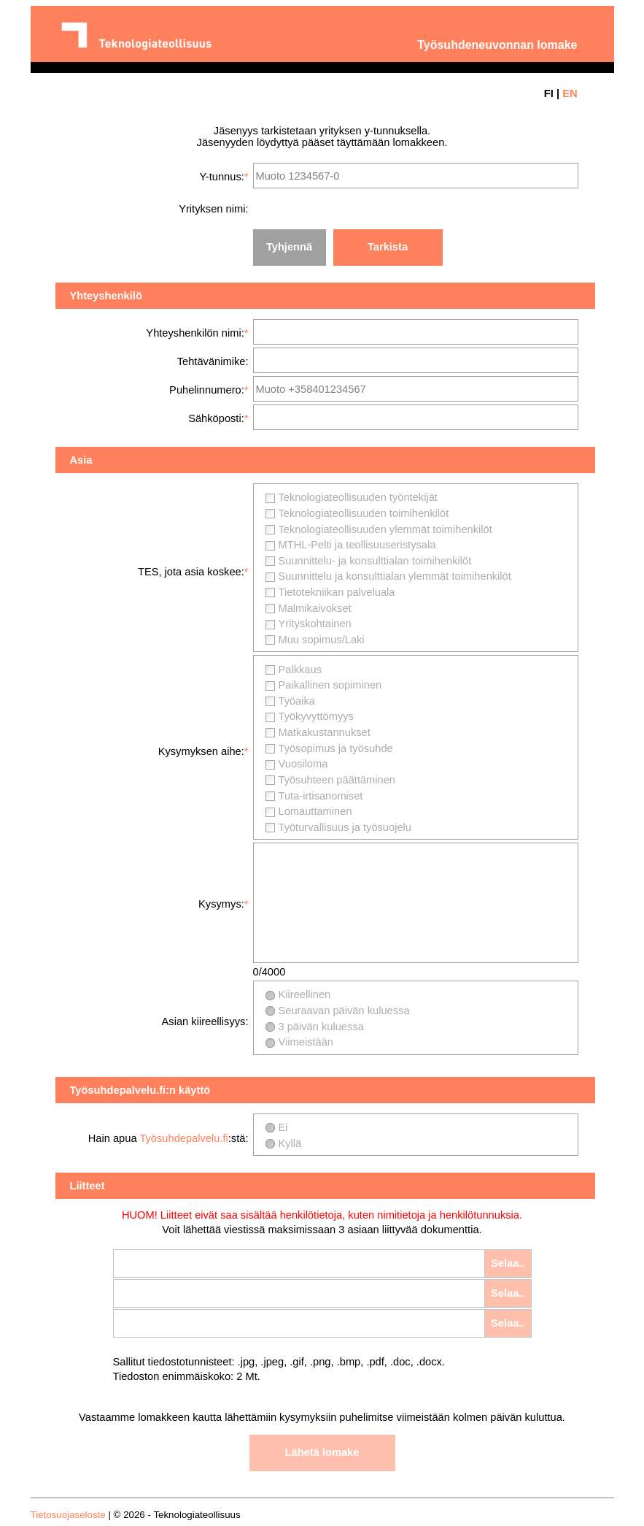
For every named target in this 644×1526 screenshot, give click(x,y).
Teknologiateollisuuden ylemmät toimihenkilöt (385, 529)
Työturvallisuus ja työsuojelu (345, 827)
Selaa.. (507, 1263)
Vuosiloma (303, 764)
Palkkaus (300, 669)
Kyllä (290, 1143)
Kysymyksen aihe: (201, 751)
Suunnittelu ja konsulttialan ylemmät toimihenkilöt (395, 576)
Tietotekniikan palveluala (337, 592)
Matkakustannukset (325, 732)
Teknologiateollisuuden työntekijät (358, 497)
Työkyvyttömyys (316, 716)
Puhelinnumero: (206, 390)
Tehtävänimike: (213, 361)
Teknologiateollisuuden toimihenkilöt (364, 513)
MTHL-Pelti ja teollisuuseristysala (357, 545)
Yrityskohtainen (315, 623)
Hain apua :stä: (168, 1138)
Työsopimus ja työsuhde (336, 748)
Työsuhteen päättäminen (337, 780)
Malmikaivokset (315, 608)
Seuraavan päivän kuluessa (344, 1010)
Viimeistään (306, 1042)
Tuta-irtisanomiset (321, 796)
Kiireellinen (305, 994)
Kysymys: (221, 904)
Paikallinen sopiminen (330, 685)
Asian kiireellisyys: (205, 1021)
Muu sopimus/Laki (322, 639)
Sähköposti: (216, 418)
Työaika (297, 701)
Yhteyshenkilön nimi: (195, 333)
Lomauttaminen (315, 811)
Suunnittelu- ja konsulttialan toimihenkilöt (375, 561)
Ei (283, 1127)
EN (569, 93)
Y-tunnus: (221, 177)
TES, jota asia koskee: (191, 572)
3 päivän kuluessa (321, 1026)
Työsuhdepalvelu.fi (183, 1138)
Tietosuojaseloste (68, 1514)
